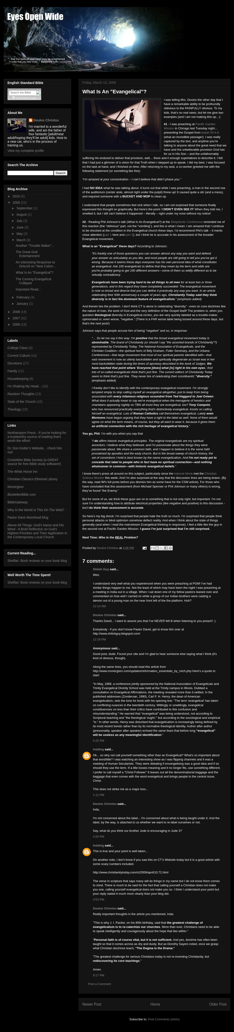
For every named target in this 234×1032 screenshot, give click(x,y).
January (22, 303)
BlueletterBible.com (21, 494)
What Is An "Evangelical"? (34, 272)
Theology (14, 409)
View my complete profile (25, 151)
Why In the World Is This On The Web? (35, 510)
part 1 (108, 234)
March (21, 240)
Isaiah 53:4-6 (210, 132)
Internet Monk (183, 473)
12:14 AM (99, 606)
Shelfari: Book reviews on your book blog (37, 561)
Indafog (98, 749)
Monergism (15, 487)
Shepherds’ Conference (187, 222)
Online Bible (21, 98)
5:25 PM (98, 740)
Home (155, 1004)
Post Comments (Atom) (163, 1019)
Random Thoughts (20, 394)
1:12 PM (98, 795)
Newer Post (91, 1004)
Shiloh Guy (101, 569)
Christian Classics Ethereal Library (32, 479)
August (21, 214)
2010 (17, 196)
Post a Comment (99, 984)
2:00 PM (98, 836)
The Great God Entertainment (28, 254)
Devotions (14, 363)
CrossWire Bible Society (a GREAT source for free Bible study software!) (34, 462)
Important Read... (28, 289)
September (24, 208)
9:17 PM (98, 975)
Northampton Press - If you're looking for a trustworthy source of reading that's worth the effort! (36, 437)
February (23, 297)
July (19, 221)
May (19, 234)
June (20, 227)
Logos (34, 98)
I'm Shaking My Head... (24, 386)
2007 (17, 318)
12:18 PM (99, 639)
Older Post (218, 1004)
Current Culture (18, 355)
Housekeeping (18, 379)
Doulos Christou (105, 615)
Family (12, 371)
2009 (17, 202)
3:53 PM (98, 899)
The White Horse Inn (22, 471)
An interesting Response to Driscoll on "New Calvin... (36, 264)
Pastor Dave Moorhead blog (27, 517)
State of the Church (21, 401)
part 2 (129, 234)
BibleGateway (17, 502)
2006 (17, 324)
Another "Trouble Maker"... (35, 245)
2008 (17, 312)
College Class (17, 348)
